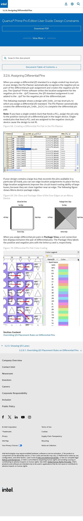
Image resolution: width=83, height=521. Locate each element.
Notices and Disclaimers (11, 460)
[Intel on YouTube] (23, 417)
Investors (6, 380)
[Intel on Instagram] (30, 417)
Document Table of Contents (40, 67)
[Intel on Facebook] (3, 417)
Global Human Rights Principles (59, 462)
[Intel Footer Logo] (7, 489)
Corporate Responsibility (14, 393)
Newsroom (7, 373)
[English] (72, 4)
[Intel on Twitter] (10, 417)
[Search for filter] (41, 58)
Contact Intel (8, 367)
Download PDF (41, 28)
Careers (6, 386)
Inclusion (6, 399)
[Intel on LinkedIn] (16, 417)
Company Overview (12, 360)
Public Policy (8, 406)
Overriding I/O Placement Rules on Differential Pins (29, 335)
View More (39, 38)
